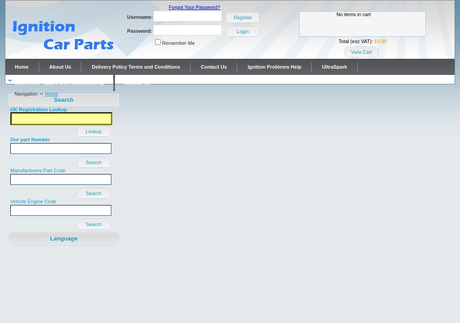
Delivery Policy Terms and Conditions (136, 67)
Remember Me (178, 43)
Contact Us (214, 67)
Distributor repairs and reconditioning (59, 83)
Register (243, 17)
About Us (60, 67)
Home (22, 67)
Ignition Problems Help (274, 67)
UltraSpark (334, 67)
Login (243, 31)
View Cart (361, 52)
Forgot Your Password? (194, 7)
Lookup (93, 131)
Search (94, 162)
